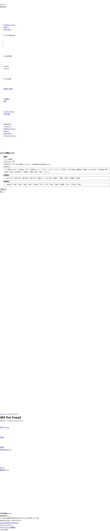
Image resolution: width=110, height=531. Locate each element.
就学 (65, 178)
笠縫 (55, 184)
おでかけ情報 (7, 52)
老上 (67, 184)
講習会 (25, 172)
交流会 (63, 169)
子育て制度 (9, 109)
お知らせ (6, 27)
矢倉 (50, 184)
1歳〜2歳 (16, 178)
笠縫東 (62, 184)
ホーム (2, 414)
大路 (14, 184)
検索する (3, 189)
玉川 (45, 184)
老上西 (73, 184)
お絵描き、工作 (22, 169)
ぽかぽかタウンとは (9, 25)
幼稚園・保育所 (8, 85)
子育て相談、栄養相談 (74, 169)
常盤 (24, 184)
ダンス (44, 169)
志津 (29, 184)
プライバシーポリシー (10, 136)
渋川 (40, 184)
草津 (78, 184)
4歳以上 (39, 178)
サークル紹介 (7, 74)
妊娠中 (55, 178)
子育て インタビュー (7, 121)
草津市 (4, 433)
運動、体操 (33, 172)
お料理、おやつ (11, 169)
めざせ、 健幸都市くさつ (4, 465)
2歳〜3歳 (24, 178)
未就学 (77, 178)
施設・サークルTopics (89, 169)
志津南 (35, 184)
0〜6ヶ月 (9, 178)
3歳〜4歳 (32, 178)
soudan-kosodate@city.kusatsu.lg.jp (9, 523)
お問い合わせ (7, 29)
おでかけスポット (7, 63)
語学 (10, 172)
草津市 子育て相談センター (6, 444)
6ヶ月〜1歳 (47, 178)
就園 (60, 178)
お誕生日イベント (34, 169)
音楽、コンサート (43, 172)
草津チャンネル (4, 425)
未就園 (71, 178)
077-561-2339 (6, 520)
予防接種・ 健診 (7, 96)
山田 (19, 184)
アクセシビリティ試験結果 (7, 527)
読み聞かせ (17, 172)
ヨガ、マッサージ (54, 169)
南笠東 (8, 184)
